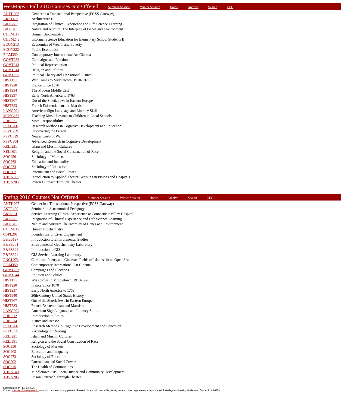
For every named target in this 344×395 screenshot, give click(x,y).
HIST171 (10, 80)
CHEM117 (11, 34)
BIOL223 (10, 24)
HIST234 (10, 90)
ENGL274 (11, 260)
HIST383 (10, 106)
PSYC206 (10, 126)
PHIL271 (10, 121)
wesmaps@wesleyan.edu (25, 390)
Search (212, 7)
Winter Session (150, 7)
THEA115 (11, 177)
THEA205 (11, 182)
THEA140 (11, 372)
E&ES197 (10, 239)
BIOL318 (10, 29)
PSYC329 (10, 136)
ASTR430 (10, 209)
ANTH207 (11, 14)
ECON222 (11, 49)
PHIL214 (10, 321)
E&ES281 (10, 244)
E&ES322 (10, 250)
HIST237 (10, 95)
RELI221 (10, 146)
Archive (193, 7)
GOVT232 (11, 60)
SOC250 (9, 157)
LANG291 (11, 111)
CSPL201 (10, 234)
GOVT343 (11, 65)
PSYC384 (10, 141)
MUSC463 (11, 116)
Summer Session (119, 7)
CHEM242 (11, 39)
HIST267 (10, 100)
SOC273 (9, 167)
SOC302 (9, 172)
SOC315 (9, 367)
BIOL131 (10, 214)
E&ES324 (10, 255)
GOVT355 (11, 75)
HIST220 (10, 85)
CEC (230, 7)
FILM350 (10, 55)
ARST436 (10, 19)
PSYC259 (10, 131)
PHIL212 (10, 316)
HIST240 (10, 295)
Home (174, 7)
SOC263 (9, 162)
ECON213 (11, 44)
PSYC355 (10, 331)
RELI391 (10, 151)
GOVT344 (11, 70)
